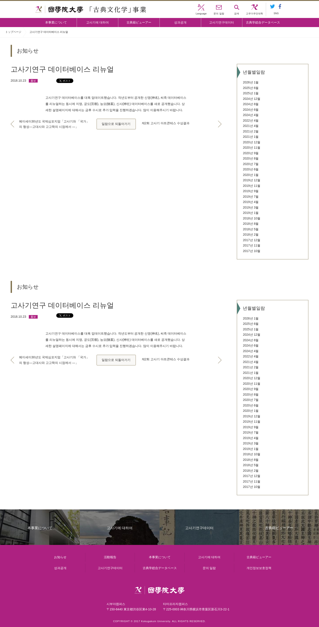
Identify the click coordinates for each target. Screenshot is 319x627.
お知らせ (60, 557)
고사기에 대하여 (97, 22)
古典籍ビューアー (138, 22)
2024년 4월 (251, 115)
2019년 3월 (251, 207)
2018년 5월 (251, 229)
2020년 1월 (251, 175)
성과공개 (180, 22)
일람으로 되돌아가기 (116, 124)
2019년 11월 (251, 185)
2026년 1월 (251, 82)
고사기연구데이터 (221, 22)
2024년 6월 (251, 109)
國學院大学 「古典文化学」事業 (90, 10)
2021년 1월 (251, 136)
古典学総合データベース (263, 22)
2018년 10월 (251, 218)
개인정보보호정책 (259, 568)
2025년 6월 (251, 88)
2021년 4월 (251, 126)
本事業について (56, 22)
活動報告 (110, 557)
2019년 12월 (251, 180)
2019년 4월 (251, 202)
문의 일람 (209, 568)
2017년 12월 (251, 240)
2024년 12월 (251, 99)
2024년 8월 (251, 104)
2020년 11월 (251, 147)
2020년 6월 (251, 169)
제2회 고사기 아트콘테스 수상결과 (165, 123)
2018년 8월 (251, 223)
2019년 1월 (251, 213)
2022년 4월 (251, 120)
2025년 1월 (251, 93)
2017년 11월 (251, 245)
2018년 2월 (251, 234)
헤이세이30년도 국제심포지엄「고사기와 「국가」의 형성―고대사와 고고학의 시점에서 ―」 (54, 124)
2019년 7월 (251, 196)
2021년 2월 (251, 131)
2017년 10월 (251, 251)
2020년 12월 (251, 142)
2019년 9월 (251, 191)
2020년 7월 (251, 164)
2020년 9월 (251, 153)
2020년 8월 (251, 158)
